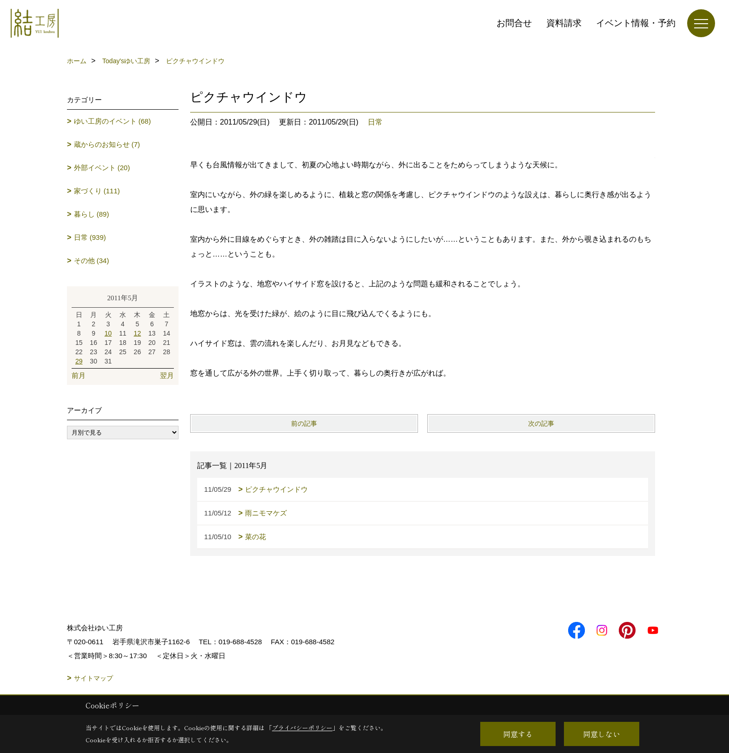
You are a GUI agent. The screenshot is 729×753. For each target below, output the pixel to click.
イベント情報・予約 (636, 23)
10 (108, 333)
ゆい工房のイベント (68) (112, 121)
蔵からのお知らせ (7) (107, 144)
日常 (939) (90, 237)
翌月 (167, 375)
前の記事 (304, 423)
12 (137, 333)
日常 (375, 122)
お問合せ (514, 23)
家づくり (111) (97, 191)
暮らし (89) (91, 214)
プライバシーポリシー (302, 727)
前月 (79, 375)
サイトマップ (93, 678)
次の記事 (541, 423)
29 (79, 361)
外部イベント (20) (102, 168)
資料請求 (564, 23)
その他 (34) (91, 260)
